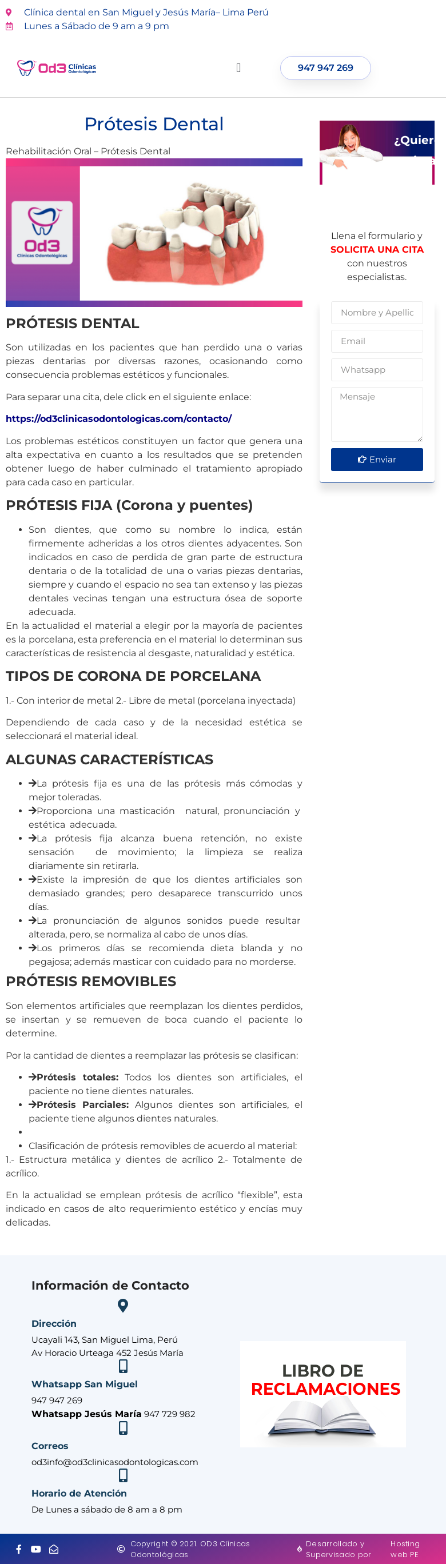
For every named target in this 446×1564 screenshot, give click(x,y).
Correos (50, 1446)
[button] (238, 68)
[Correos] (123, 1428)
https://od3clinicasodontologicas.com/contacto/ (119, 418)
